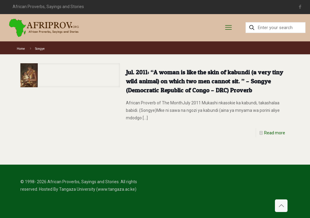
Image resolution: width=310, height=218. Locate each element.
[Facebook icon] (300, 7)
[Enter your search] (276, 27)
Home (21, 49)
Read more (274, 132)
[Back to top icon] (281, 205)
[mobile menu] (228, 27)
